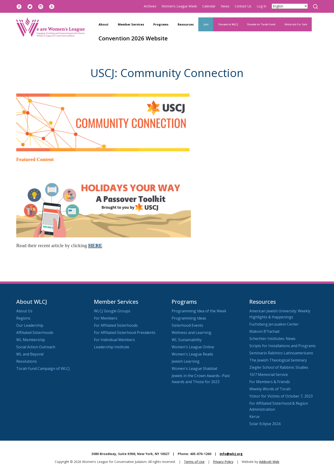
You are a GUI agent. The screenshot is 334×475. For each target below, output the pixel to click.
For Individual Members (114, 339)
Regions (23, 318)
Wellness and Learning (191, 332)
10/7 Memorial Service (268, 374)
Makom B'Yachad (264, 331)
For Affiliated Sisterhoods (116, 325)
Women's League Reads (192, 354)
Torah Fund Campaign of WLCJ (43, 368)
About (104, 24)
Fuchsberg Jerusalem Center (274, 324)
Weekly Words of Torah (270, 388)
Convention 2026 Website (133, 38)
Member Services (131, 24)
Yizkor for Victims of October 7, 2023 (281, 396)
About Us (24, 310)
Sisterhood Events (187, 325)
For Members (105, 318)
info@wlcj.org (231, 454)
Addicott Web (269, 461)
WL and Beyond (29, 354)
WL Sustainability (187, 339)
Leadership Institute (111, 346)
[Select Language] (290, 6)
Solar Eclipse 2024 (264, 423)
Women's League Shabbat (194, 368)
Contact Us (243, 6)
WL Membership (30, 339)
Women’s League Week (179, 6)
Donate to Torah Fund (261, 24)
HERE (95, 245)
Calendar (208, 6)
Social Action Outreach (35, 346)
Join (206, 24)
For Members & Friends (269, 381)
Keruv (254, 416)
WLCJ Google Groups (112, 310)
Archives (150, 6)
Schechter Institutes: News (272, 338)
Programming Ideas (189, 318)
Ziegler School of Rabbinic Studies (278, 367)
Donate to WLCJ (228, 24)
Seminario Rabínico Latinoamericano (281, 352)
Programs (160, 24)
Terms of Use (194, 461)
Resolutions (26, 361)
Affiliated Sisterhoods (34, 332)
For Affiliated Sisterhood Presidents (124, 332)
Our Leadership (29, 325)
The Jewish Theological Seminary (278, 360)
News (225, 6)
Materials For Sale (296, 24)
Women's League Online (193, 346)
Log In (261, 6)
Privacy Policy (223, 461)
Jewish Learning (185, 361)
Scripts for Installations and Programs (282, 345)
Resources (186, 24)
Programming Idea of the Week (199, 310)
